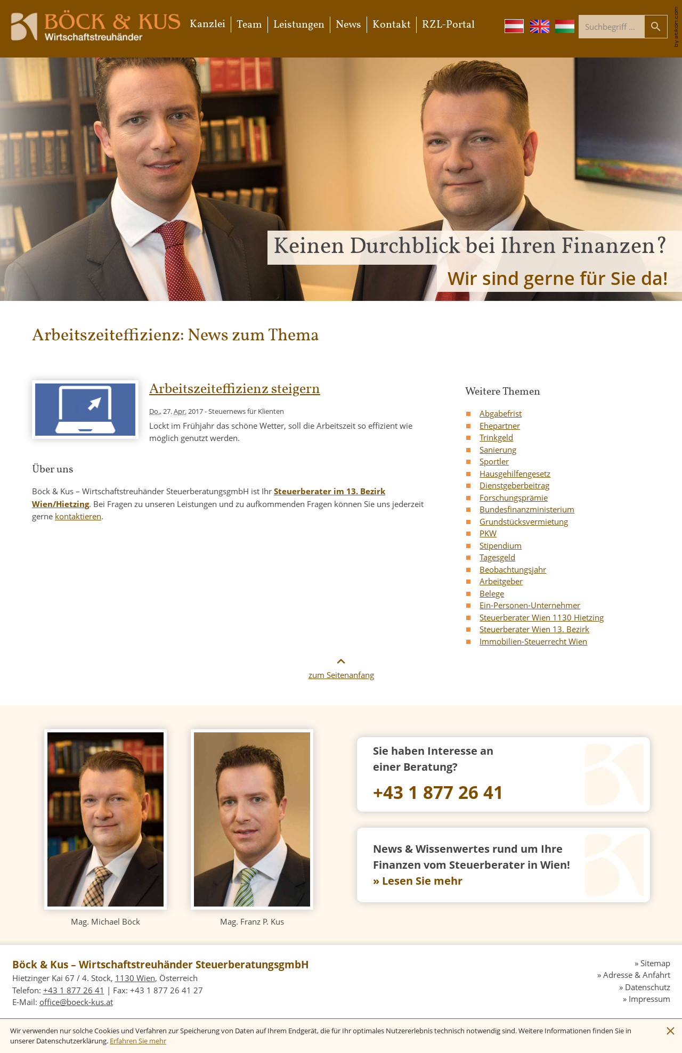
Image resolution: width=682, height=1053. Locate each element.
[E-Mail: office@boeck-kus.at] (76, 1002)
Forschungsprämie (514, 497)
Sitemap (655, 963)
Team (249, 25)
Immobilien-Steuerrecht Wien (533, 641)
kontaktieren (78, 516)
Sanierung (498, 449)
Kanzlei (207, 24)
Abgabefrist (501, 413)
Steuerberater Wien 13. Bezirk (534, 629)
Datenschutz (647, 987)
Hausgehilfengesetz (515, 473)
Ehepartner (500, 425)
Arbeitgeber (501, 581)
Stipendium (501, 545)
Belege (492, 593)
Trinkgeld (496, 437)
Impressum (649, 998)
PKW (488, 533)
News (348, 25)
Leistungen (298, 25)
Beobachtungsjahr (513, 569)
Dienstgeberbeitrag (514, 485)
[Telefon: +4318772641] (503, 774)
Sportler (494, 461)
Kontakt (391, 25)
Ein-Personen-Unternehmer (530, 605)
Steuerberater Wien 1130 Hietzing (542, 617)
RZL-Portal (448, 25)
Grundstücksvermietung (524, 521)
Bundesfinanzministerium (527, 509)
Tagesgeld (497, 557)
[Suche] (612, 26)
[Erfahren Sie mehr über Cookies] (138, 1041)
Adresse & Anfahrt (636, 974)
